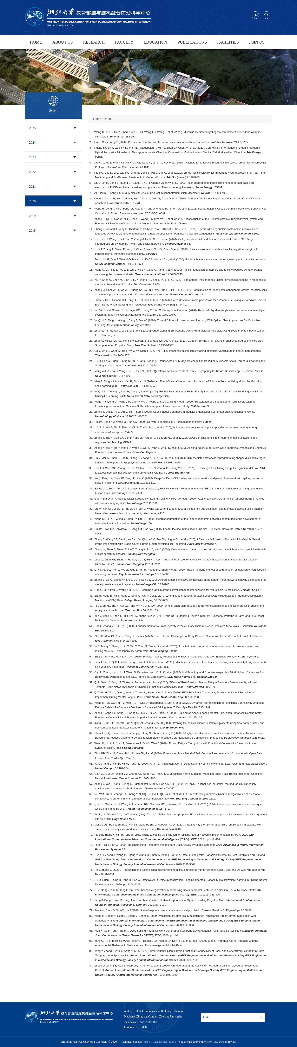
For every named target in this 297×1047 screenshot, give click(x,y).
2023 (32, 157)
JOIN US (256, 42)
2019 (32, 216)
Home (97, 119)
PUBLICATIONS (192, 42)
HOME (36, 42)
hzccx (147, 1041)
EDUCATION (155, 42)
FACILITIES (228, 42)
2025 (32, 128)
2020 (32, 201)
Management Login (164, 1041)
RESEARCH (94, 42)
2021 (32, 186)
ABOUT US (62, 42)
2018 (32, 230)
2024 (32, 142)
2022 (32, 172)
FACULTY (124, 42)
